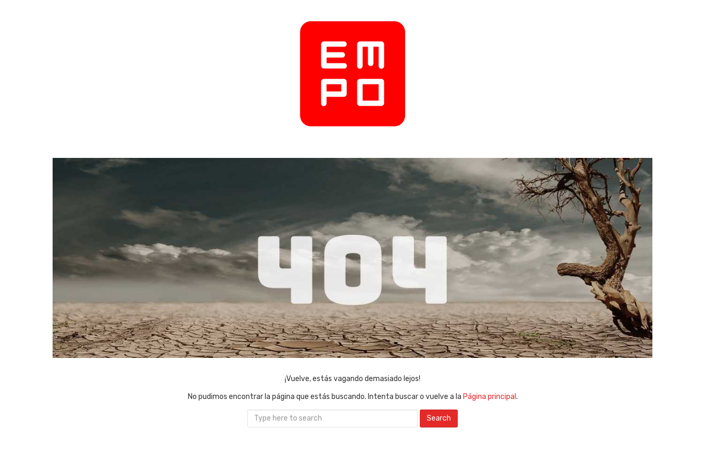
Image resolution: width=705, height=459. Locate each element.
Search (439, 418)
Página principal (489, 396)
